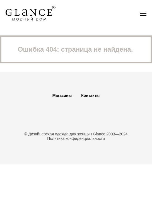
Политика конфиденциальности (76, 138)
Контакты (90, 95)
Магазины (62, 95)
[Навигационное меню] (143, 14)
